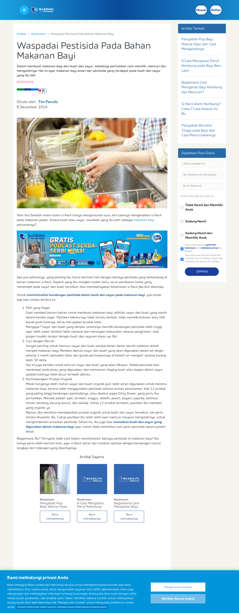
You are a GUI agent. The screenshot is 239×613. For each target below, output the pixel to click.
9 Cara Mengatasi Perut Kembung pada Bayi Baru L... (91, 505)
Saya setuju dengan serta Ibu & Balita (203, 247)
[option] (92, 249)
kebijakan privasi (210, 248)
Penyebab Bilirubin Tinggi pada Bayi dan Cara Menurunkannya (198, 130)
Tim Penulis (48, 101)
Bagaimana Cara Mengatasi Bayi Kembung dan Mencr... (126, 505)
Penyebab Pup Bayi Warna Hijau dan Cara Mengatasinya (198, 44)
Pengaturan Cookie (178, 590)
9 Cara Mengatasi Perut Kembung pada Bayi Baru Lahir (201, 66)
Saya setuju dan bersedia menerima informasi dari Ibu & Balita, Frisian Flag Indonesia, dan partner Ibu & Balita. (203, 258)
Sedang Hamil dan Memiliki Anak (198, 235)
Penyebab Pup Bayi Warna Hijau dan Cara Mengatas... (53, 505)
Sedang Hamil (195, 221)
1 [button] (91, 262)
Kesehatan (38, 34)
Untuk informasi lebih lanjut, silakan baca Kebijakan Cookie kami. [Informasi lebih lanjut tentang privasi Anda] (62, 610)
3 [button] (103, 262)
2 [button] (98, 262)
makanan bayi (144, 220)
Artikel (21, 34)
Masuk (201, 10)
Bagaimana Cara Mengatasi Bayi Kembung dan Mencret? (201, 87)
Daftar (216, 10)
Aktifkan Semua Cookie (178, 601)
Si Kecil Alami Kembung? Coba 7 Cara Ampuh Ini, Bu (201, 109)
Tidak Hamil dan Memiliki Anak (204, 207)
